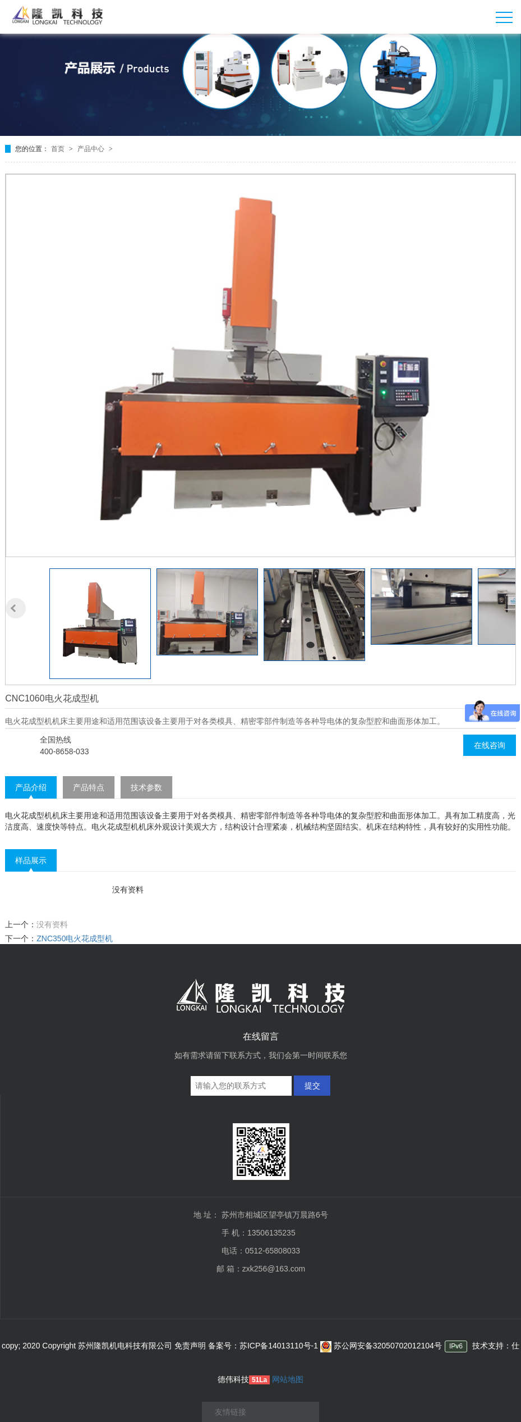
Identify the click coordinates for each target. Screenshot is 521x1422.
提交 (312, 1085)
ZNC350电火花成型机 (74, 938)
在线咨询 (489, 745)
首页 (58, 149)
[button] (16, 608)
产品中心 (91, 149)
